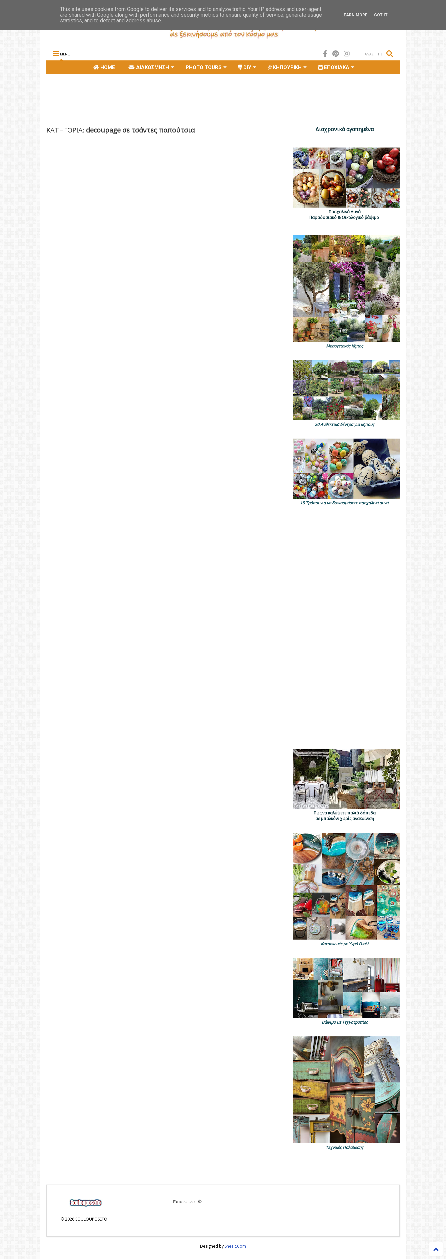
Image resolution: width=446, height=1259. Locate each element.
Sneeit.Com (235, 1246)
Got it (381, 15)
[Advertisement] (167, 99)
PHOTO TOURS (206, 67)
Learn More (354, 15)
